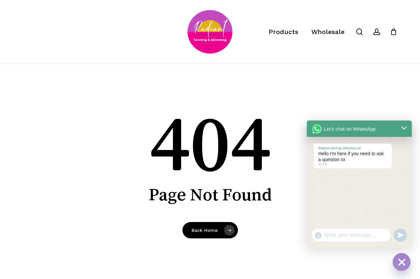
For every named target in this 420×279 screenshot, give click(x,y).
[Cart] (393, 31)
